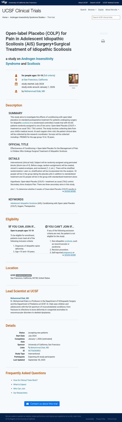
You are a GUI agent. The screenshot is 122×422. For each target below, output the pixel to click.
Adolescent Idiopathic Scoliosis (23, 203)
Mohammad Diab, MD (34, 91)
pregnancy (67, 252)
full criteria (49, 75)
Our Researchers (20, 393)
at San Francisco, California (35, 79)
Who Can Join (19, 389)
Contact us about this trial (42, 403)
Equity (101, 10)
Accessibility (90, 419)
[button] (103, 42)
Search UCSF (95, 3)
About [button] (111, 10)
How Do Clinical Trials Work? (25, 380)
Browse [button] (91, 10)
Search (83, 10)
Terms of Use (112, 419)
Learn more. (77, 416)
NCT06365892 (34, 351)
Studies (27, 17)
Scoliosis (33, 64)
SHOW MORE (69, 191)
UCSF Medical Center (111, 3)
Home (5, 17)
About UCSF (83, 3)
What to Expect (19, 384)
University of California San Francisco (22, 3)
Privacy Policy (100, 419)
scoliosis (26, 123)
